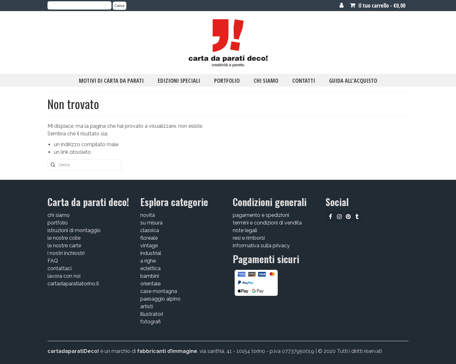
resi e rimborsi (249, 238)
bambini (149, 276)
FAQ (53, 261)
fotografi (150, 322)
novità (147, 215)
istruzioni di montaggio (74, 230)
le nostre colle (64, 238)
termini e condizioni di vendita (267, 223)
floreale (149, 238)
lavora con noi (64, 276)
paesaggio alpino (160, 299)
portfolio (58, 223)
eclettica (150, 268)
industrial (150, 253)
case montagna (158, 291)
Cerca (119, 5)
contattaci (60, 268)
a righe (148, 261)
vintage (149, 246)
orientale (150, 284)
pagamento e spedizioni (261, 215)
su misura (151, 223)
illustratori (151, 314)
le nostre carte (64, 246)
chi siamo (59, 215)
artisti (146, 306)
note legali (245, 230)
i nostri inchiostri (66, 253)
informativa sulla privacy (261, 246)
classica (149, 230)
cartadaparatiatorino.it (73, 284)
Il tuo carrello (377, 5)
